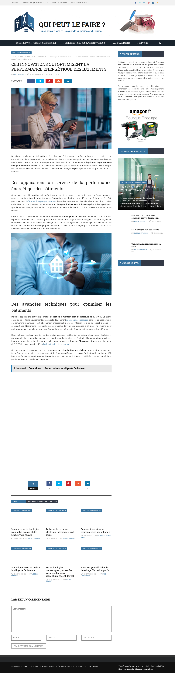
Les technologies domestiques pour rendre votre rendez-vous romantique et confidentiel (60, 571)
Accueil (15, 3)
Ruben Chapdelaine (141, 233)
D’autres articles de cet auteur (42, 501)
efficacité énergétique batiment (41, 201)
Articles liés (18, 501)
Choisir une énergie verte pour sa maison (146, 245)
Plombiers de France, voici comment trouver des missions (145, 216)
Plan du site (93, 666)
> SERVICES (142, 43)
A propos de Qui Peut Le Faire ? (35, 3)
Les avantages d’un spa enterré (145, 229)
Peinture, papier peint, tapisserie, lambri (134, 182)
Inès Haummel (19, 74)
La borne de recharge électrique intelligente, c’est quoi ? (60, 532)
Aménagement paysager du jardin (132, 291)
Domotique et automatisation (21, 52)
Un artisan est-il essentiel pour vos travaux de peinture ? (139, 190)
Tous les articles (59, 3)
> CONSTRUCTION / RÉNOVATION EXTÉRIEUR (35, 43)
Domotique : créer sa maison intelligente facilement (26, 569)
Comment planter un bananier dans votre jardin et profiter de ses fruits (139, 299)
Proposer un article (79, 3)
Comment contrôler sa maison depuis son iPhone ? (95, 530)
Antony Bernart (34, 538)
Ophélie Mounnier (140, 250)
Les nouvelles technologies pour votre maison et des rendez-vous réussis (25, 532)
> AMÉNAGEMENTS (121, 43)
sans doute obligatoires (77, 320)
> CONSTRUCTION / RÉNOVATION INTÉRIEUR (84, 43)
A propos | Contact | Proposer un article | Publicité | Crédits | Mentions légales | (48, 666)
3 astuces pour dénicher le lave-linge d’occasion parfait (95, 569)
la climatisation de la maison (56, 344)
